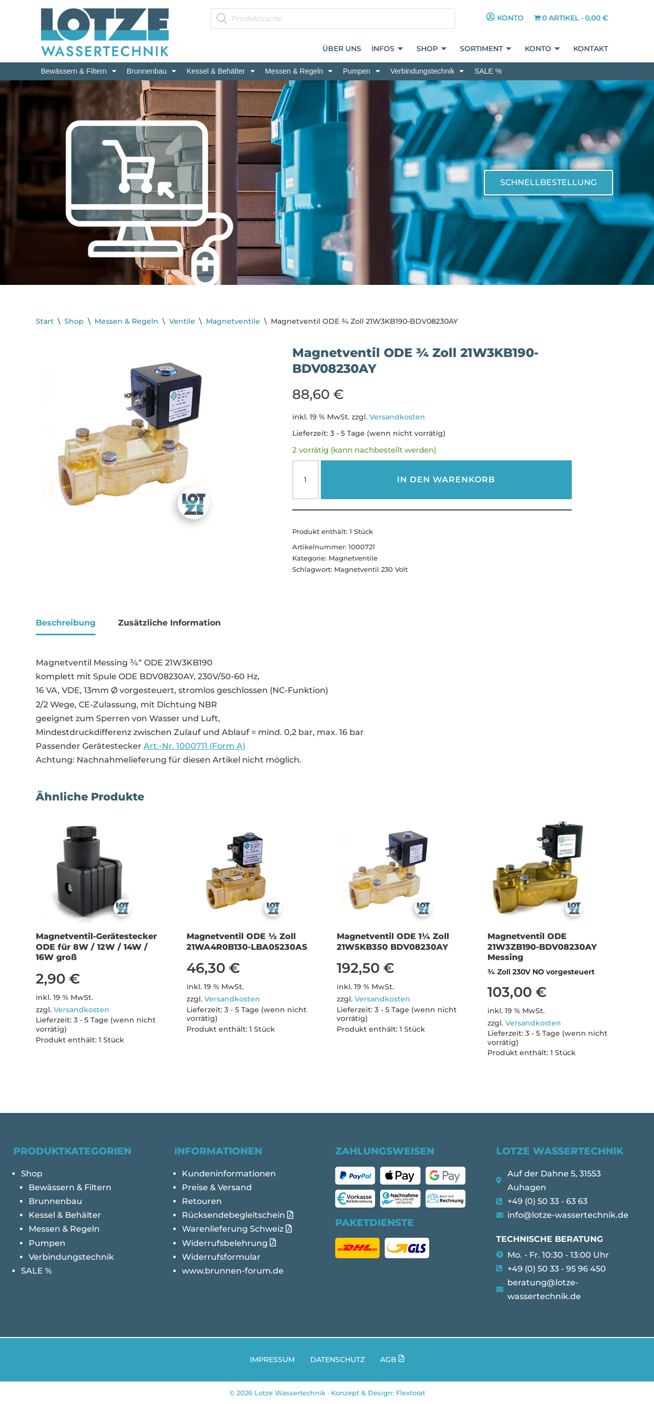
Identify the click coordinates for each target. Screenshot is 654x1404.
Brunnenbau (151, 71)
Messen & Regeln (299, 71)
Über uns (342, 49)
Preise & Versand (217, 1187)
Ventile (182, 321)
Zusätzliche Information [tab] (169, 623)
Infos (388, 49)
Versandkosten (397, 416)
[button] (79, 71)
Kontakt (591, 49)
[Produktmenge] (305, 479)
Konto (542, 49)
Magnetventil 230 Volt (371, 569)
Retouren (202, 1201)
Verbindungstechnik (427, 71)
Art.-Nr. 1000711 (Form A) (194, 746)
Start (45, 321)
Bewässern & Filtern (78, 71)
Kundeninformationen (229, 1173)
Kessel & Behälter (220, 71)
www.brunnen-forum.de (233, 1271)
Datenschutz (337, 1359)
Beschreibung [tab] (66, 623)
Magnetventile (233, 321)
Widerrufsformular (221, 1257)
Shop (432, 49)
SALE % (488, 71)
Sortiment (486, 49)
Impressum (272, 1359)
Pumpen (361, 71)
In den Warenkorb (446, 479)
